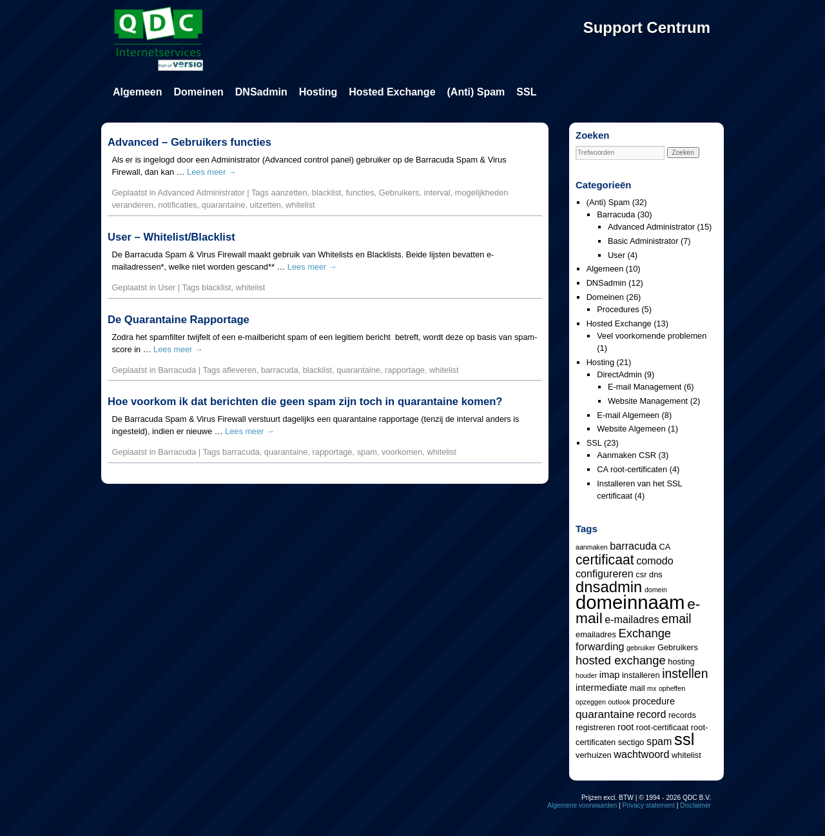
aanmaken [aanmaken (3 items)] (592, 547)
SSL (526, 91)
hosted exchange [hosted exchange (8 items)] (621, 660)
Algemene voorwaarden (582, 805)
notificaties (177, 205)
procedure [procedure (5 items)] (653, 701)
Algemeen (137, 91)
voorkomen (402, 452)
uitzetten (265, 205)
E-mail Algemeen (628, 415)
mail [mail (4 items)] (637, 688)
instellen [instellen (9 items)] (685, 673)
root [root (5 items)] (625, 727)
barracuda (279, 370)
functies (360, 192)
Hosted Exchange (392, 91)
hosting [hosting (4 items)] (681, 661)
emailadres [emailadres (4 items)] (596, 634)
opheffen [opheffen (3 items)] (672, 688)
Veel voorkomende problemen (651, 336)
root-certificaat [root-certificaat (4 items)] (662, 727)
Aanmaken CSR (626, 455)
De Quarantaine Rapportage (178, 320)
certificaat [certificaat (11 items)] (605, 559)
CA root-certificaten (632, 469)
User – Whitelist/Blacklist (171, 237)
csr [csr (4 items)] (641, 574)
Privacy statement (649, 805)
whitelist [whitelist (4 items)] (686, 755)
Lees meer (212, 172)
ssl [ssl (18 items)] (684, 739)
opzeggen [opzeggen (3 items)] (591, 702)
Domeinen (198, 91)
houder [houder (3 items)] (586, 675)
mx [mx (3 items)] (651, 688)
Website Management (648, 401)
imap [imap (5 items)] (609, 675)
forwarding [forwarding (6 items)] (600, 646)
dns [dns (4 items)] (656, 574)
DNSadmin (261, 91)
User (166, 287)
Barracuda (177, 370)
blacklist (327, 192)
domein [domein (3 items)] (656, 589)
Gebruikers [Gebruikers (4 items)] (677, 647)
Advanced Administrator (201, 192)
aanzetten (289, 192)
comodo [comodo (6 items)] (654, 560)
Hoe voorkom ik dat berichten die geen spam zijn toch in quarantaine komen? (305, 401)
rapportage (405, 370)
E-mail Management (645, 387)
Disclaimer (695, 805)
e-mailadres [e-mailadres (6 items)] (632, 619)
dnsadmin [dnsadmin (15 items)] (609, 586)
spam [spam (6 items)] (659, 741)
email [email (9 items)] (676, 619)
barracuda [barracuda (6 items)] (633, 546)
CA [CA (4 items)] (665, 547)
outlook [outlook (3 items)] (619, 702)
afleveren (239, 370)
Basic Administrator (643, 241)
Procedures (618, 309)
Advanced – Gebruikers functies (189, 142)
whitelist (300, 205)
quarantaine (224, 205)
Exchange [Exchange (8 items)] (644, 633)
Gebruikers (399, 192)
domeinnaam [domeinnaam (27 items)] (630, 602)
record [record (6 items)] (651, 714)
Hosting (318, 91)
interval (436, 192)
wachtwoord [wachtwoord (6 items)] (641, 754)
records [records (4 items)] (682, 715)
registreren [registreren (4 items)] (595, 727)
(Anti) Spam (476, 91)
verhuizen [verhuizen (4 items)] (594, 755)
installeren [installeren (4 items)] (641, 675)
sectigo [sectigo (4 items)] (631, 742)
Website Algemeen (631, 428)
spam (367, 452)
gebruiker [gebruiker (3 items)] (640, 648)
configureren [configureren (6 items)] (605, 573)
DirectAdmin (619, 374)
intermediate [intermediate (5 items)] (601, 687)
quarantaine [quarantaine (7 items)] (605, 714)
